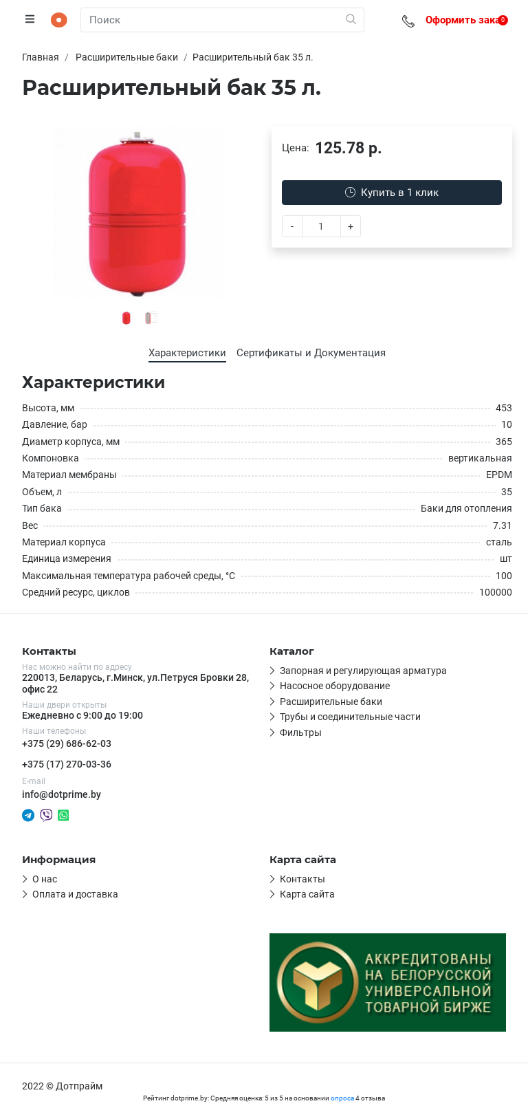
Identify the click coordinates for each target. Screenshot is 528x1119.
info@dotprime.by (61, 794)
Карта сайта (307, 894)
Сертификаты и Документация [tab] (311, 353)
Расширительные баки (331, 701)
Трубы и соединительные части (350, 716)
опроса (342, 1098)
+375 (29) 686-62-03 (66, 743)
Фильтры (301, 732)
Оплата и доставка (75, 894)
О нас (44, 878)
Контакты (302, 878)
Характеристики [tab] (187, 353)
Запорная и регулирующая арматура (363, 670)
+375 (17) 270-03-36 (66, 764)
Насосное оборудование (335, 685)
